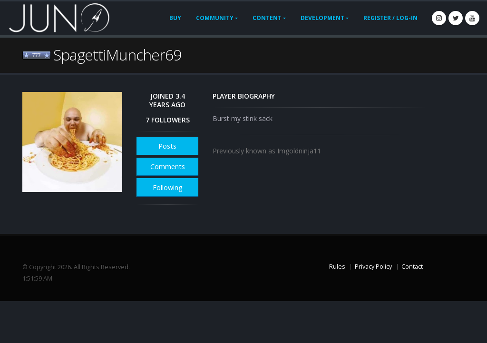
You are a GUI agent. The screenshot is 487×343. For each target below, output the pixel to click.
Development (322, 18)
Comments (167, 166)
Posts (167, 146)
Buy (175, 18)
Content (267, 18)
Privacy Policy (373, 266)
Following (168, 187)
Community (215, 18)
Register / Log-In (390, 18)
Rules (337, 266)
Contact (412, 266)
